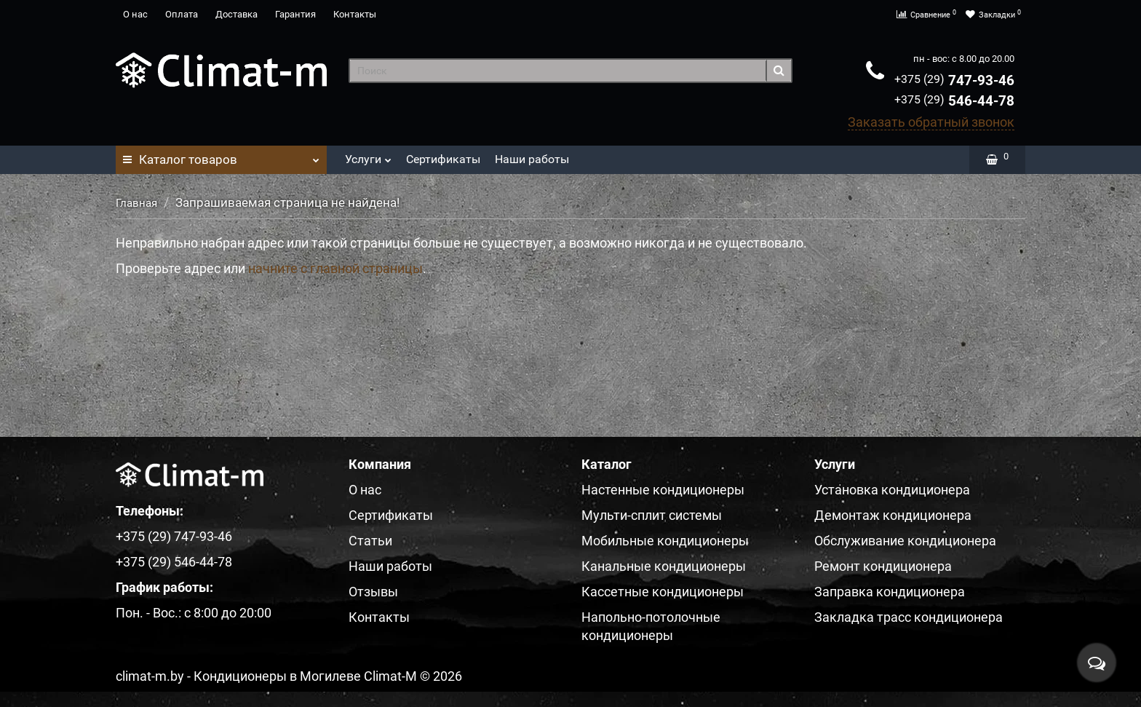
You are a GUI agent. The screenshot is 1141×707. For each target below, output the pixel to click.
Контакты (354, 14)
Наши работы (532, 159)
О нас (135, 14)
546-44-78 (954, 100)
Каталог (221, 156)
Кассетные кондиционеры (662, 591)
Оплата (181, 14)
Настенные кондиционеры (662, 489)
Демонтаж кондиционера (892, 515)
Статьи (370, 540)
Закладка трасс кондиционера (908, 617)
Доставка (236, 14)
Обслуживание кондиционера (905, 540)
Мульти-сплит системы (651, 515)
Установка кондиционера (892, 489)
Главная (136, 203)
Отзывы (373, 591)
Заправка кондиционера (889, 591)
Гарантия (295, 14)
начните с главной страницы (335, 268)
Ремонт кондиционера (883, 566)
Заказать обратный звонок (931, 122)
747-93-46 (954, 80)
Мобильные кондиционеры (665, 540)
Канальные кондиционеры (663, 566)
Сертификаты (443, 159)
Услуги (368, 155)
